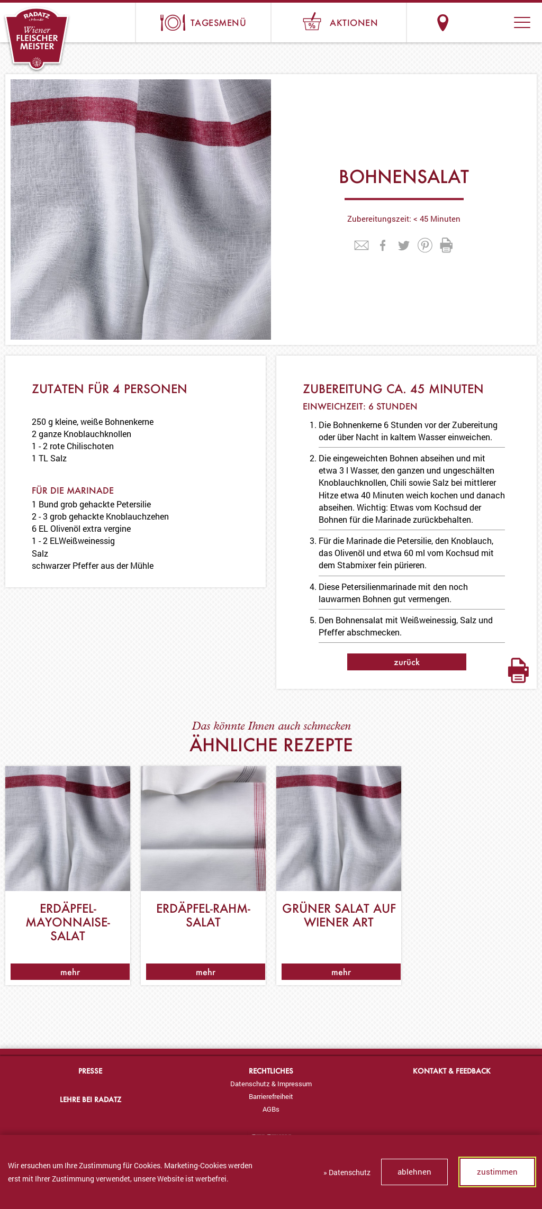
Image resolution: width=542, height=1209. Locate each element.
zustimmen (497, 1171)
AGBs (271, 1109)
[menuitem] (271, 1083)
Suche (482, 22)
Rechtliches (271, 1070)
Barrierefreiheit (271, 1096)
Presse (90, 1070)
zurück (407, 661)
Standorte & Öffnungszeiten (443, 22)
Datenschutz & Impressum (271, 1083)
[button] (522, 22)
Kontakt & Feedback (452, 1070)
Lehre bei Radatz (90, 1099)
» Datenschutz (347, 1172)
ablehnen (414, 1171)
